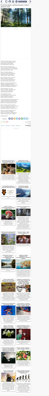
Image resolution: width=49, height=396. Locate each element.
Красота (2, 125)
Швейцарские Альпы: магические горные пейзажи (23, 161)
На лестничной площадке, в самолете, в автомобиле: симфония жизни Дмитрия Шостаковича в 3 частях (8, 349)
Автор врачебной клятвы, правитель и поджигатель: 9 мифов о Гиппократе (23, 326)
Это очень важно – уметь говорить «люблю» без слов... (23, 233)
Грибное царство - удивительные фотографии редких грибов (8, 207)
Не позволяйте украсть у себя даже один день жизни (8, 187)
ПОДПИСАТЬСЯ (23, 1)
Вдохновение (8, 125)
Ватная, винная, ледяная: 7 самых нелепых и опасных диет (23, 349)
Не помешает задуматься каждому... (23, 244)
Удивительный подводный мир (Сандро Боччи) (8, 304)
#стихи (30, 122)
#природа (29, 121)
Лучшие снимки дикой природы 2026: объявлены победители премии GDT (8, 280)
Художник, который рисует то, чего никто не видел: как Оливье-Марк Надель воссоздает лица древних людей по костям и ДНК (23, 281)
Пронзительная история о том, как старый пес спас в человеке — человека (8, 161)
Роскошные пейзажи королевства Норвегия (23, 187)
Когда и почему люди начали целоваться (8, 371)
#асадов (29, 123)
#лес (26, 121)
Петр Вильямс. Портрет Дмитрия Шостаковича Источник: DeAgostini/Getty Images (8, 365)
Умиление (18, 125)
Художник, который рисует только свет (23, 207)
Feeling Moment (28, 125)
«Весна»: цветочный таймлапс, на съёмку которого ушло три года (8, 326)
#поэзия (26, 122)
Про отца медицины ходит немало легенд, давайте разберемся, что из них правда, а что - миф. (23, 342)
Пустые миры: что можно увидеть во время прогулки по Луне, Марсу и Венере (23, 304)
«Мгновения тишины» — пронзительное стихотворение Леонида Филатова (8, 257)
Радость (13, 125)
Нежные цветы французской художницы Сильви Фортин (8, 233)
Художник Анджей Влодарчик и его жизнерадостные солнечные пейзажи (23, 257)
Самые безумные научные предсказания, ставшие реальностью (23, 371)
